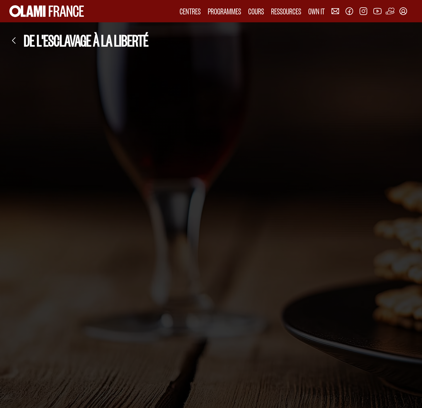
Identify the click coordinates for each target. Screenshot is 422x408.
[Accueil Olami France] (46, 11)
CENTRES (190, 11)
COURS (256, 11)
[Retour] (14, 40)
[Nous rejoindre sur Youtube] (377, 11)
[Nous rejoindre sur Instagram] (363, 11)
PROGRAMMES (224, 11)
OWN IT (316, 11)
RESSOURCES (286, 11)
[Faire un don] (390, 11)
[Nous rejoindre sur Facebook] (349, 11)
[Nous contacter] (335, 11)
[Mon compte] (403, 11)
